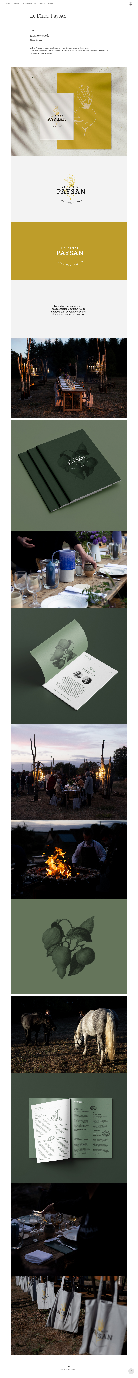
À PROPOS (42, 4)
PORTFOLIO (16, 4)
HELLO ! (8, 4)
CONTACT (50, 4)
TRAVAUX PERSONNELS (29, 4)
